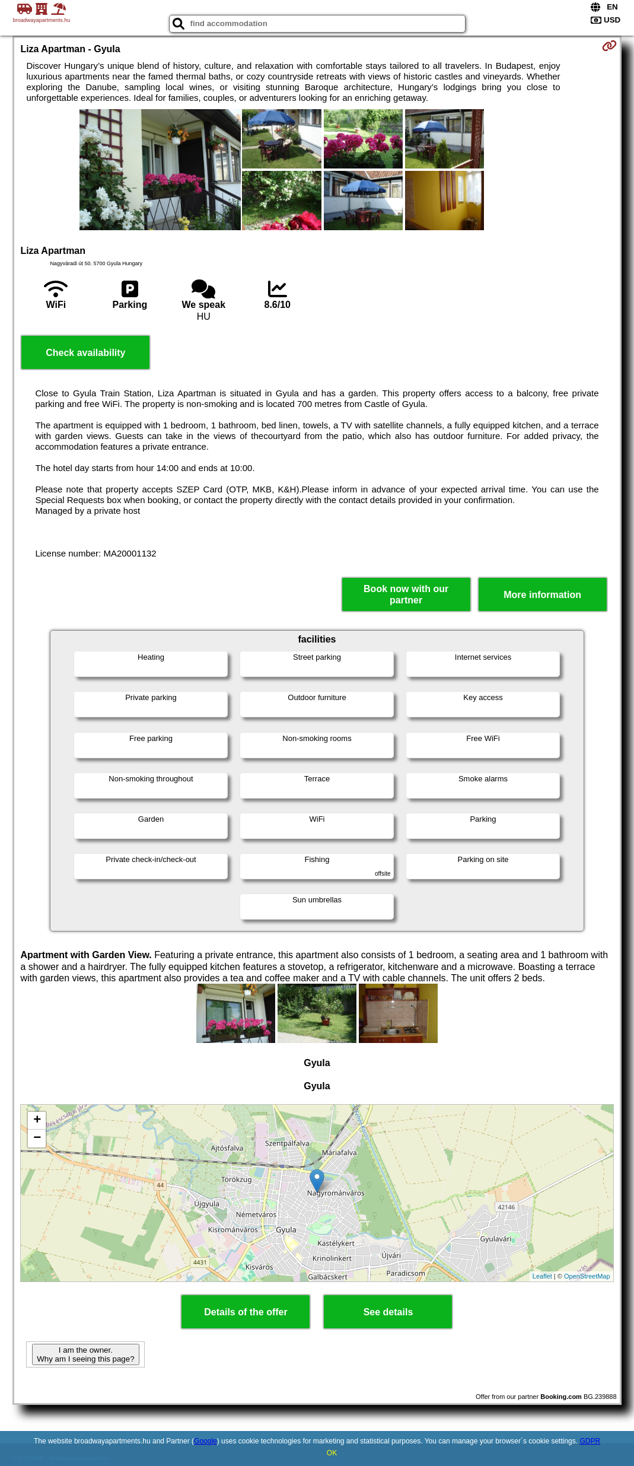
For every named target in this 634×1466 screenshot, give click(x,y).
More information (542, 595)
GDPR (589, 1441)
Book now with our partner (406, 594)
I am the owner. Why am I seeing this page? (85, 1354)
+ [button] (37, 1121)
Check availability (85, 353)
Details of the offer (245, 1312)
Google (205, 1441)
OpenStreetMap (587, 1276)
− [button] (37, 1138)
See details (388, 1312)
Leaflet (542, 1276)
